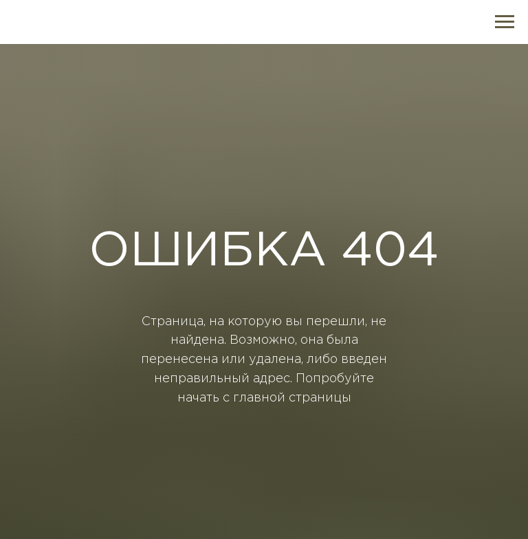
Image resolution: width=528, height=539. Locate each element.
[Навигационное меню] (504, 22)
